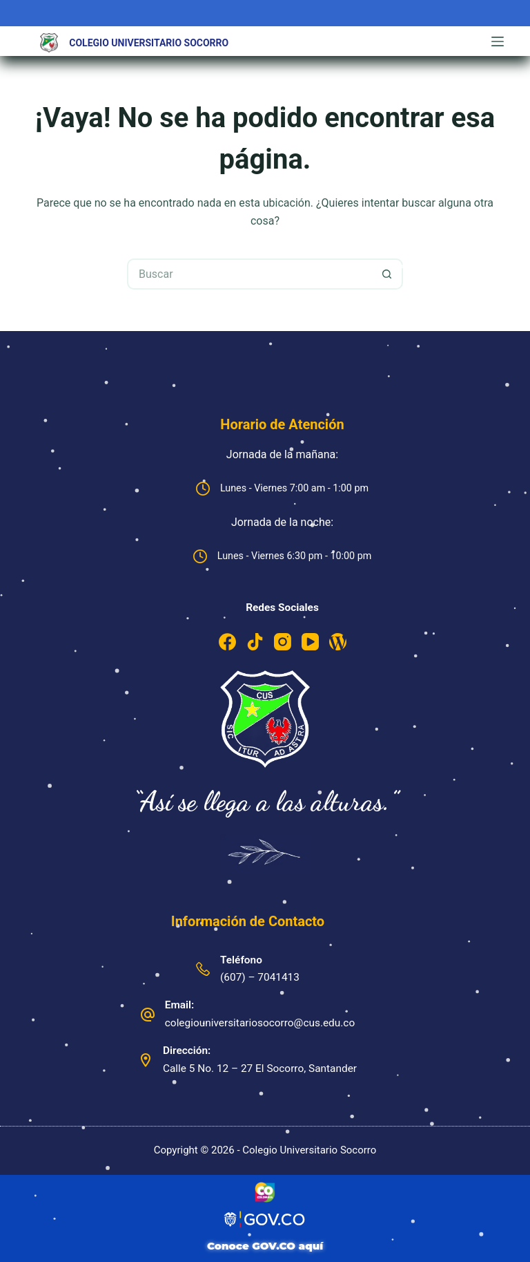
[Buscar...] (249, 274)
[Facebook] (227, 641)
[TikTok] (255, 641)
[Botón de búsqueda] (387, 274)
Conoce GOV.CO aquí (265, 1245)
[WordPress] (337, 641)
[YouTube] (310, 641)
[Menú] (497, 41)
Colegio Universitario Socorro (148, 42)
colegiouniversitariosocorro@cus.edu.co (260, 1023)
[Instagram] (282, 641)
